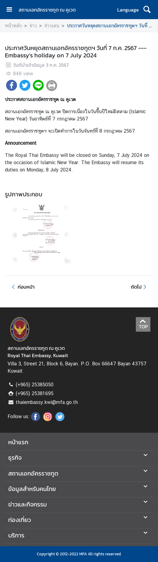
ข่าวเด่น (51, 26)
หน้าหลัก (13, 26)
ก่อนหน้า (22, 286)
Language (128, 9)
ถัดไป (139, 286)
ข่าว (33, 26)
